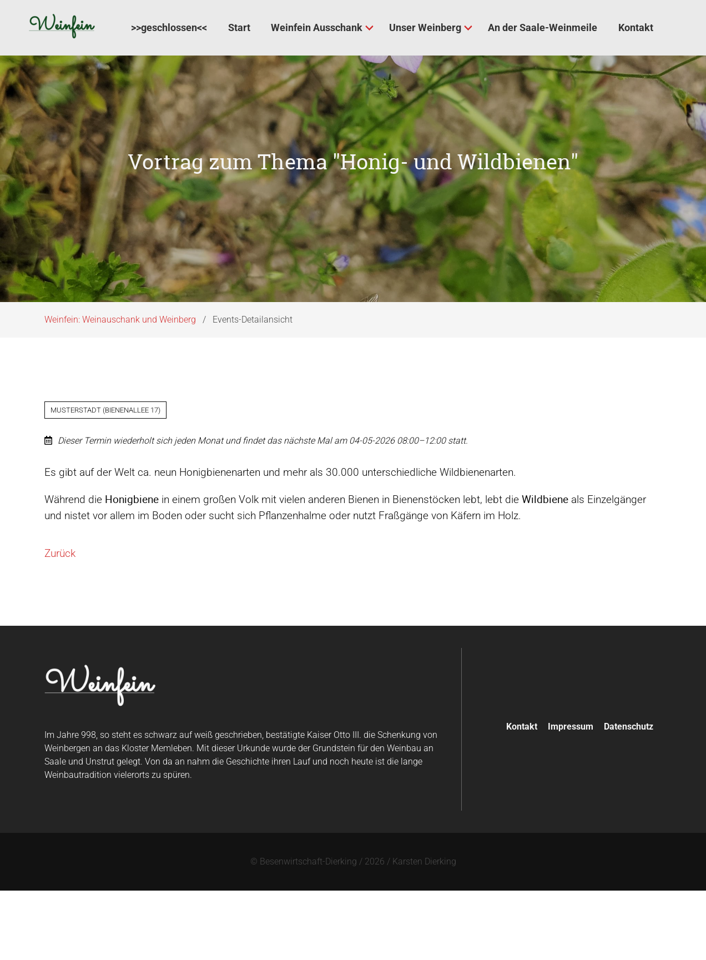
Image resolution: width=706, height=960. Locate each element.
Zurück (59, 562)
